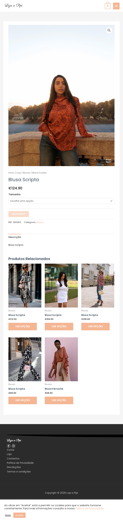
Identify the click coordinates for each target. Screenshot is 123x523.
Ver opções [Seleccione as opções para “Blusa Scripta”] (22, 326)
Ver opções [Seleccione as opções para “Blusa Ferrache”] (59, 400)
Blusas (26, 172)
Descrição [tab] (14, 237)
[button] (109, 30)
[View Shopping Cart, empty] (107, 5)
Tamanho (14, 194)
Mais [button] (8, 515)
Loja (18, 172)
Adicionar (18, 214)
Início (11, 172)
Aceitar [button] (19, 515)
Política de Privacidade (89, 508)
